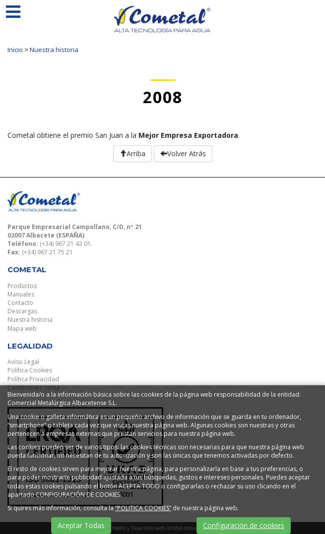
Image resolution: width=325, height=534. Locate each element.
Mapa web (22, 328)
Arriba (132, 153)
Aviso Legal (23, 361)
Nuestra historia (54, 49)
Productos (22, 286)
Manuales (20, 294)
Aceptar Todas (81, 525)
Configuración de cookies (243, 525)
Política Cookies (29, 370)
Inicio (15, 49)
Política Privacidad (33, 379)
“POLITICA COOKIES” (143, 508)
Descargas (22, 311)
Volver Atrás (183, 153)
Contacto (20, 302)
